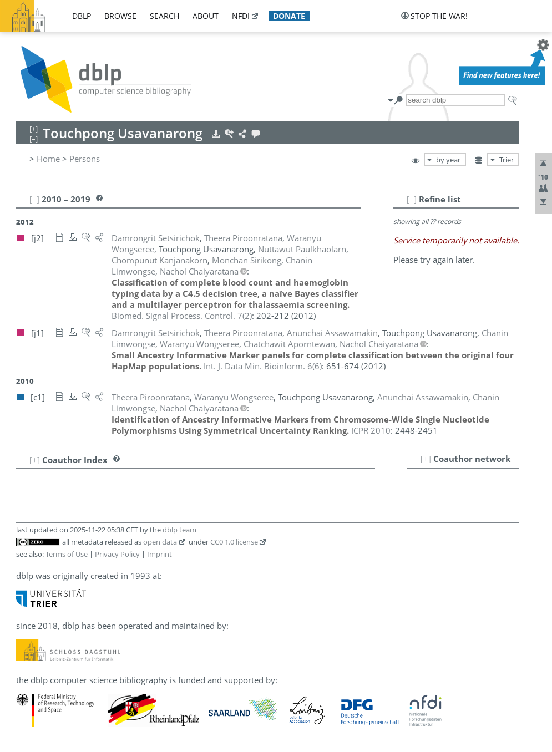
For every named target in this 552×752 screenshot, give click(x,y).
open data (160, 542)
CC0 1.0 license (234, 542)
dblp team (179, 530)
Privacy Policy (117, 554)
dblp (81, 16)
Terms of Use (66, 554)
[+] (426, 458)
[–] (412, 199)
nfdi (241, 16)
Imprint (159, 554)
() (182, 315)
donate (289, 16)
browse (120, 16)
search (164, 16)
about (206, 16)
